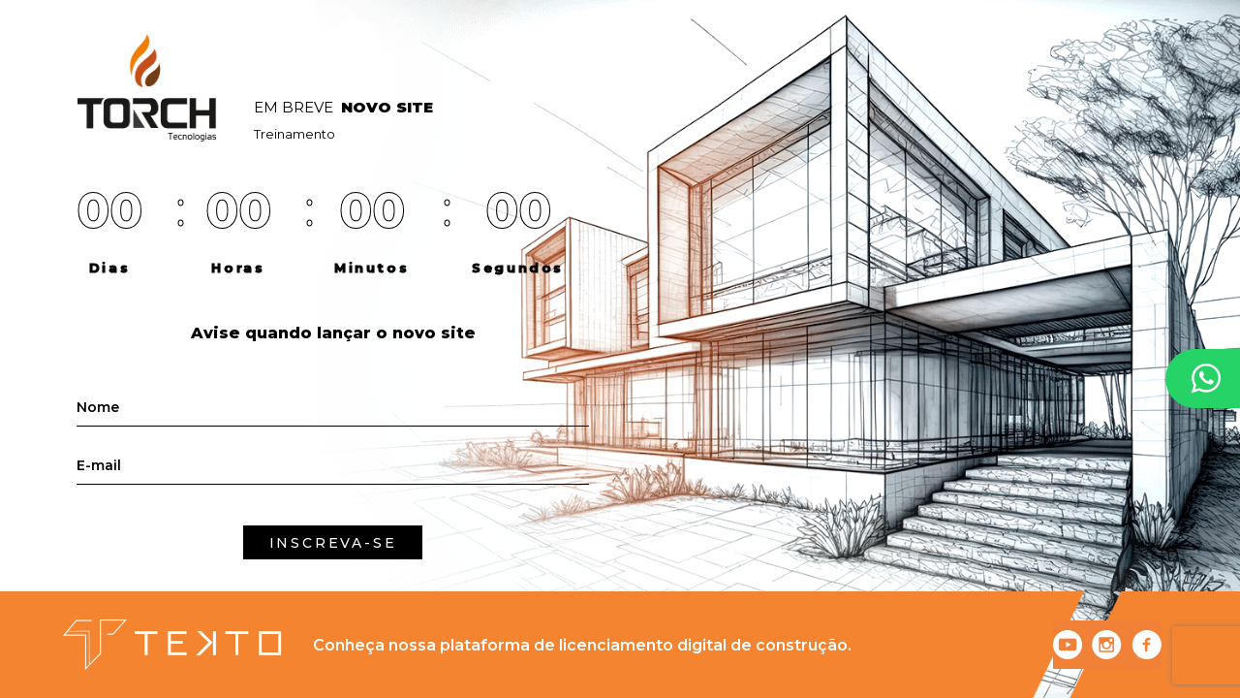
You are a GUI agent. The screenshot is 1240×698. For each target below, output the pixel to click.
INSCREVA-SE (333, 543)
